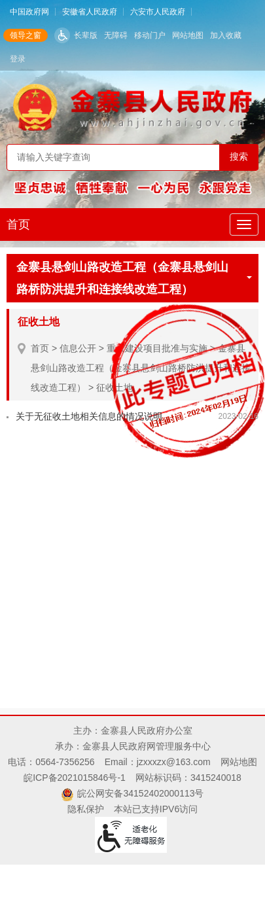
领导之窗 (25, 35)
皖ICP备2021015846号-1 (75, 777)
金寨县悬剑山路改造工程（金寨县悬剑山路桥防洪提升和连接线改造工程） (134, 278)
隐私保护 (85, 809)
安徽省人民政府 (89, 11)
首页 (18, 224)
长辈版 (85, 35)
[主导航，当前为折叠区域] (244, 224)
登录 (18, 58)
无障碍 (116, 35)
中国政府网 (29, 11)
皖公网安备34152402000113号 (140, 793)
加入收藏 (225, 35)
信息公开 (78, 348)
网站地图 (187, 35)
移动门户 (150, 35)
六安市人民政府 (157, 11)
